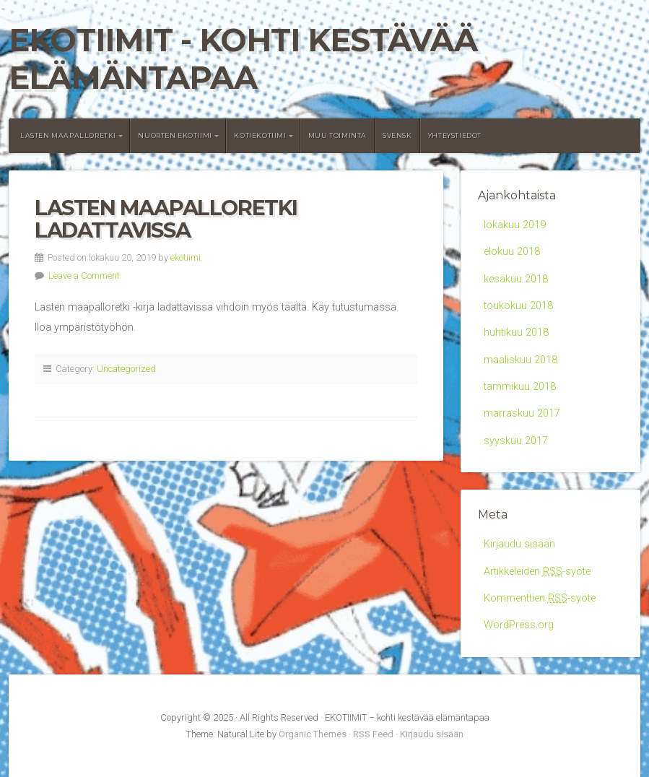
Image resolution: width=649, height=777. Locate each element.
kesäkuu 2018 (516, 279)
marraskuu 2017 (522, 413)
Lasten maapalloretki (68, 135)
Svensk (397, 135)
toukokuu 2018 (518, 306)
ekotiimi (185, 257)
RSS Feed (373, 734)
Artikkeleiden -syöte (537, 571)
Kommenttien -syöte (540, 598)
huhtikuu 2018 (516, 332)
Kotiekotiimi (260, 135)
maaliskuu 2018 (520, 360)
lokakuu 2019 (515, 225)
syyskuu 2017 (516, 441)
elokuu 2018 (512, 252)
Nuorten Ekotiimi (175, 135)
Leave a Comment (84, 275)
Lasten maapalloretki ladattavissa (166, 219)
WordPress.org (519, 625)
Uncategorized (126, 368)
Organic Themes (313, 734)
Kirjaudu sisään (519, 544)
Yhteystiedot (455, 135)
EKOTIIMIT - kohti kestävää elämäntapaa (243, 59)
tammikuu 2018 (520, 387)
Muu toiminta (337, 135)
